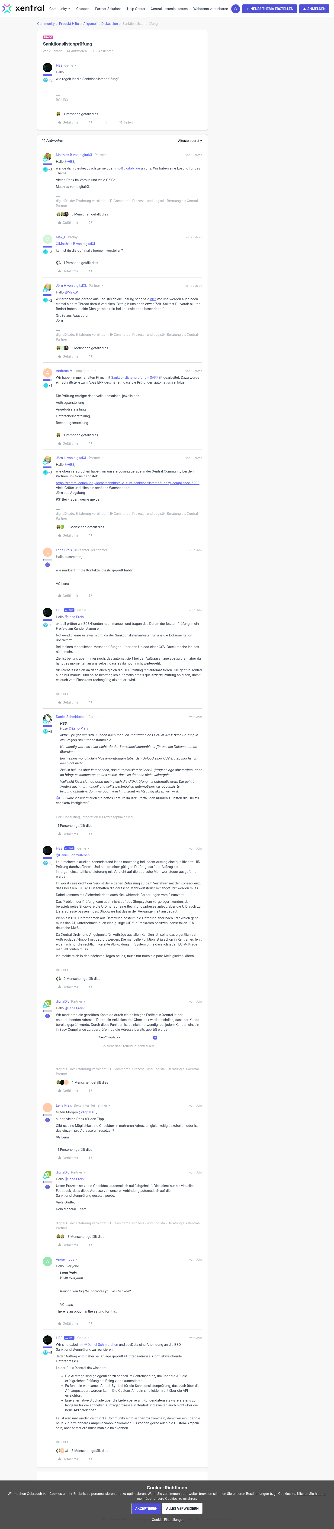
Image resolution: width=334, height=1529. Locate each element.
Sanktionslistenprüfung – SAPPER (136, 377)
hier (153, 299)
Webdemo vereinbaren (210, 9)
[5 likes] (82, 214)
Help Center (136, 9)
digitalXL (62, 1001)
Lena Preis (64, 550)
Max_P (61, 237)
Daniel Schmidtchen (71, 717)
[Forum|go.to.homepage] (23, 8)
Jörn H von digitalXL (71, 285)
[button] (269, 8)
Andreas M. (65, 371)
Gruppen (83, 9)
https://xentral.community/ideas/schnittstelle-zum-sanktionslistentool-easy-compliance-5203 (127, 483)
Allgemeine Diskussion (100, 24)
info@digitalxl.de (127, 168)
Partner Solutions (108, 9)
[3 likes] (80, 527)
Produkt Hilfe (69, 24)
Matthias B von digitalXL (74, 155)
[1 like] (77, 113)
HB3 (59, 65)
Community (46, 24)
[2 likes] (78, 978)
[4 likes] (82, 1082)
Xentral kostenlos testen (169, 9)
